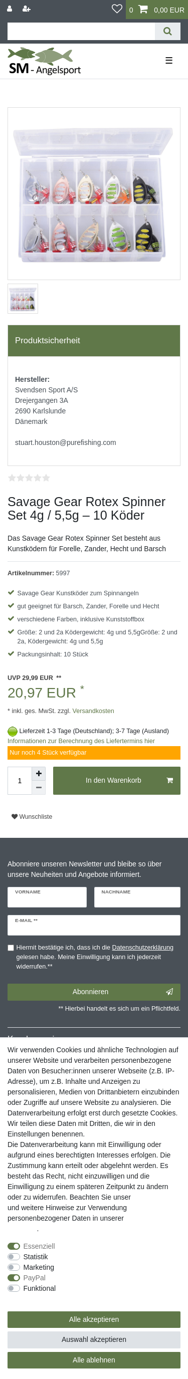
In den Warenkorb (129, 780)
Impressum (150, 1197)
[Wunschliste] (117, 9)
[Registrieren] (27, 9)
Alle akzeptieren (94, 1319)
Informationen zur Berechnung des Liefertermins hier (81, 741)
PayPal (35, 1278)
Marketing (39, 1267)
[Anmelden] (11, 9)
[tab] (94, 341)
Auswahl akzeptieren (94, 1339)
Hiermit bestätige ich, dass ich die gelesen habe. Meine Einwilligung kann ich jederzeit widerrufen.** (95, 957)
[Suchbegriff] (81, 31)
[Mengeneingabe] (20, 781)
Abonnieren (123, 992)
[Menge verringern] (39, 788)
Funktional (40, 1288)
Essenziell (39, 1246)
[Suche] (167, 31)
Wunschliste (32, 816)
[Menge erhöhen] (39, 774)
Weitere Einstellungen (42, 1299)
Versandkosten (92, 711)
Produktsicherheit (47, 340)
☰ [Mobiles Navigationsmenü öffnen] (169, 61)
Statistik (36, 1257)
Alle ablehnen (94, 1360)
